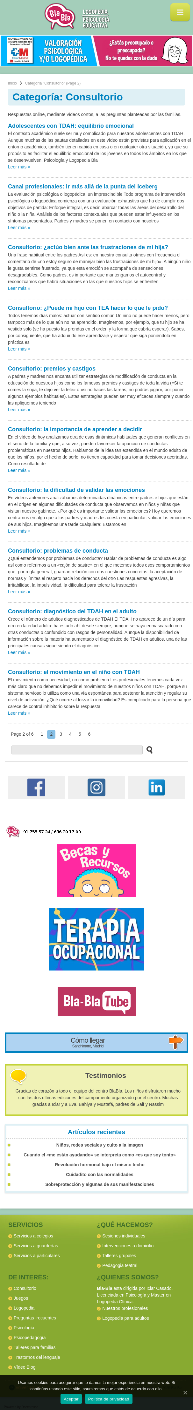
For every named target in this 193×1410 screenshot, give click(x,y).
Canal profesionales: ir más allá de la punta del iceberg (83, 186)
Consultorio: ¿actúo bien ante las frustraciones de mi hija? (88, 247)
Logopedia (24, 1308)
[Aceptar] (185, 1392)
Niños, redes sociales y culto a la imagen (99, 1145)
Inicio (12, 83)
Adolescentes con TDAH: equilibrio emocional (71, 126)
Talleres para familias (35, 1347)
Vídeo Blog (25, 1367)
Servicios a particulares (37, 1255)
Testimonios (105, 1076)
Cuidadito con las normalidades (99, 1174)
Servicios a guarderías (36, 1245)
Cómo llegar (88, 1042)
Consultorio (25, 1288)
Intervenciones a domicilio (128, 1245)
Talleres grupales (119, 1255)
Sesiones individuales (123, 1235)
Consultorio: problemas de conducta (58, 551)
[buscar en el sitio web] (148, 750)
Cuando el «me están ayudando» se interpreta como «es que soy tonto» (100, 1154)
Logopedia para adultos (125, 1318)
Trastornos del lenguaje (37, 1357)
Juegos (21, 1298)
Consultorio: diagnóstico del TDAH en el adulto (72, 611)
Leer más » (19, 166)
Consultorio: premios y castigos (52, 368)
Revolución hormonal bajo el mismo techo (100, 1164)
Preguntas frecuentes (35, 1317)
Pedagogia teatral (119, 1265)
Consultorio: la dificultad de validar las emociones (76, 490)
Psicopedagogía (30, 1337)
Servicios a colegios (33, 1235)
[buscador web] (77, 750)
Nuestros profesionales (125, 1308)
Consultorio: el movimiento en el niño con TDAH (74, 672)
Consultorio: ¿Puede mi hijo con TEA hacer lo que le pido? (88, 308)
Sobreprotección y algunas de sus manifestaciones (99, 1184)
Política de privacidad (108, 1399)
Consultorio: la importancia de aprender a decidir (75, 429)
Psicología (24, 1327)
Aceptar (71, 1399)
